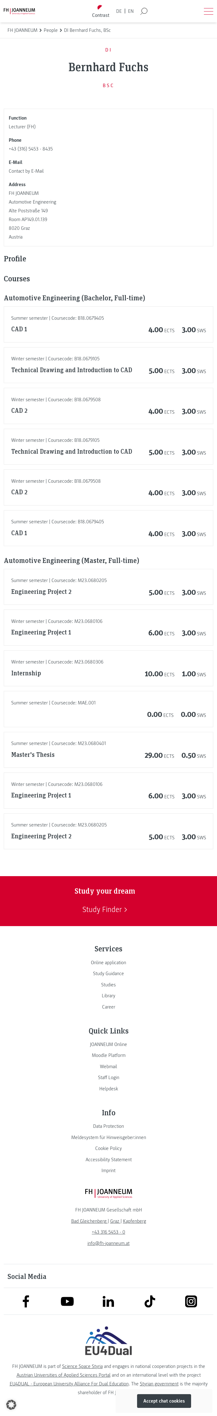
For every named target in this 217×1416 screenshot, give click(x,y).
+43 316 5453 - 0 (108, 1232)
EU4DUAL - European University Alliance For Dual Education (69, 1384)
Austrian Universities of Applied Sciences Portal (64, 1375)
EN (131, 11)
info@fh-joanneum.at (108, 1243)
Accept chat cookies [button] (164, 1401)
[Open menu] (208, 11)
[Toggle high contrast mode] (100, 11)
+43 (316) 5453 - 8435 (31, 149)
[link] (108, 962)
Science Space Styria (82, 1366)
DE (119, 11)
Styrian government (159, 1384)
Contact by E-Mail (26, 171)
